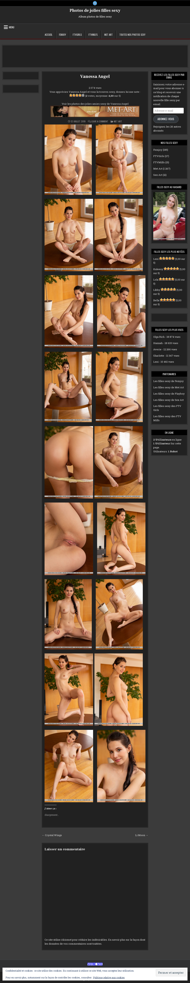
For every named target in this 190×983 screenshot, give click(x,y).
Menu (11, 27)
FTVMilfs (93, 34)
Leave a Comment (99, 121)
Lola (155, 279)
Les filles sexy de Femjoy (168, 381)
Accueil (48, 34)
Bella (156, 300)
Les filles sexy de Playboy (169, 393)
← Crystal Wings (52, 835)
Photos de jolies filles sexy (95, 10)
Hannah (158, 343)
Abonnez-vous (165, 119)
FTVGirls (77, 34)
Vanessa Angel (95, 76)
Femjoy (62, 34)
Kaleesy (158, 269)
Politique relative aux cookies (109, 977)
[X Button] (95, 3)
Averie (157, 349)
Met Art (108, 34)
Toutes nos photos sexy (132, 34)
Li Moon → (141, 835)
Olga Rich (158, 337)
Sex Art (157, 175)
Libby (156, 290)
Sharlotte (158, 355)
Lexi (156, 259)
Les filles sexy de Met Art (168, 387)
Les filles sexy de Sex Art (168, 400)
